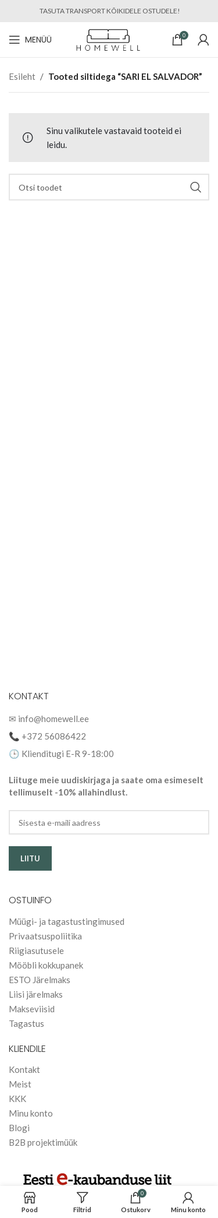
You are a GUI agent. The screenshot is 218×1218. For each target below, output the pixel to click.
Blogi (19, 1127)
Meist (20, 1084)
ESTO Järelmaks (39, 979)
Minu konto (31, 1113)
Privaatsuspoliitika (45, 936)
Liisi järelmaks (36, 994)
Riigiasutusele (36, 950)
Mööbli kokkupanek (46, 965)
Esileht (22, 76)
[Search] (109, 187)
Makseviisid (32, 1009)
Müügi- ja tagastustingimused (66, 921)
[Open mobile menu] (30, 39)
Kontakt (24, 1069)
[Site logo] (109, 38)
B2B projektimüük (43, 1142)
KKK (17, 1098)
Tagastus (26, 1023)
